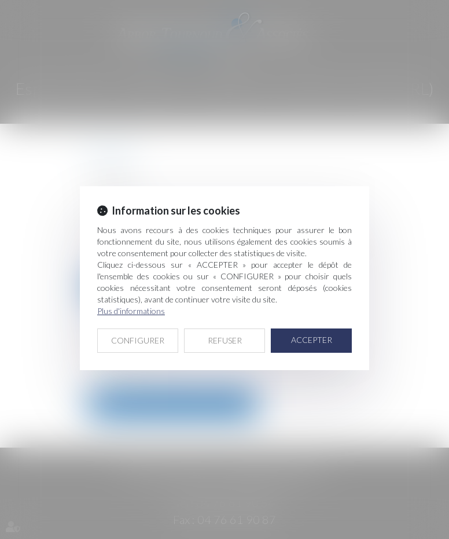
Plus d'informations (131, 311)
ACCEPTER (311, 340)
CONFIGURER (137, 340)
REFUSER (225, 340)
